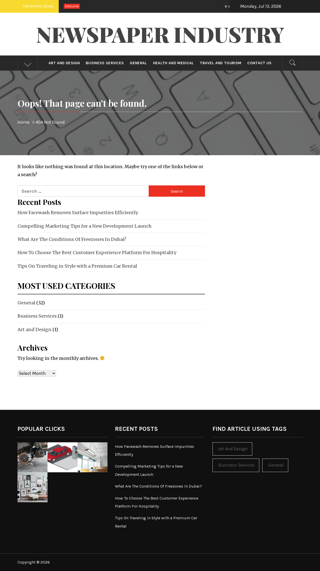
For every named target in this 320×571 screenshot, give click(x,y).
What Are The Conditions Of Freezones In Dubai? (72, 239)
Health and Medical (173, 63)
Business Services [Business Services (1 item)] (236, 465)
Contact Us (259, 63)
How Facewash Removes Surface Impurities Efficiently (78, 212)
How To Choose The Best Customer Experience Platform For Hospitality (97, 252)
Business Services (105, 63)
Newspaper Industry (160, 34)
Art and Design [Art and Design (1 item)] (233, 449)
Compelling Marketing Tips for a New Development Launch (85, 226)
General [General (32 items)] (276, 465)
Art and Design (64, 63)
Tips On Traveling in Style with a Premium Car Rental (77, 266)
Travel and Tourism (220, 63)
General (138, 63)
